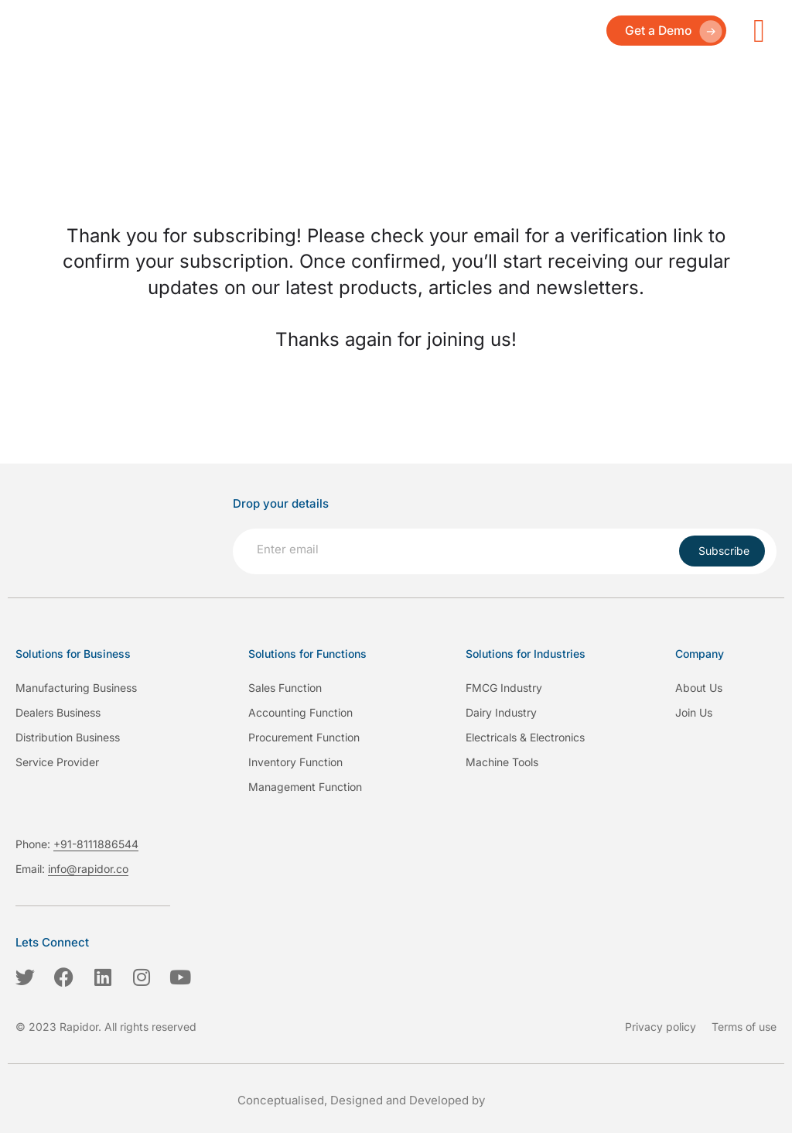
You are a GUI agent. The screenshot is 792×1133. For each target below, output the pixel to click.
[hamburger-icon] (759, 31)
